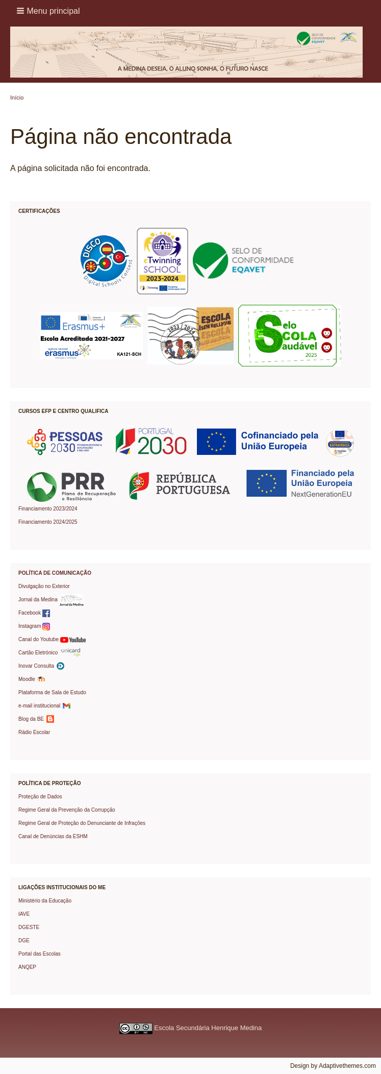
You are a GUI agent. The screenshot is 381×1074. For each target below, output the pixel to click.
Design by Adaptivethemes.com (333, 1065)
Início (16, 97)
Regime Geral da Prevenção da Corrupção (66, 810)
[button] (49, 11)
